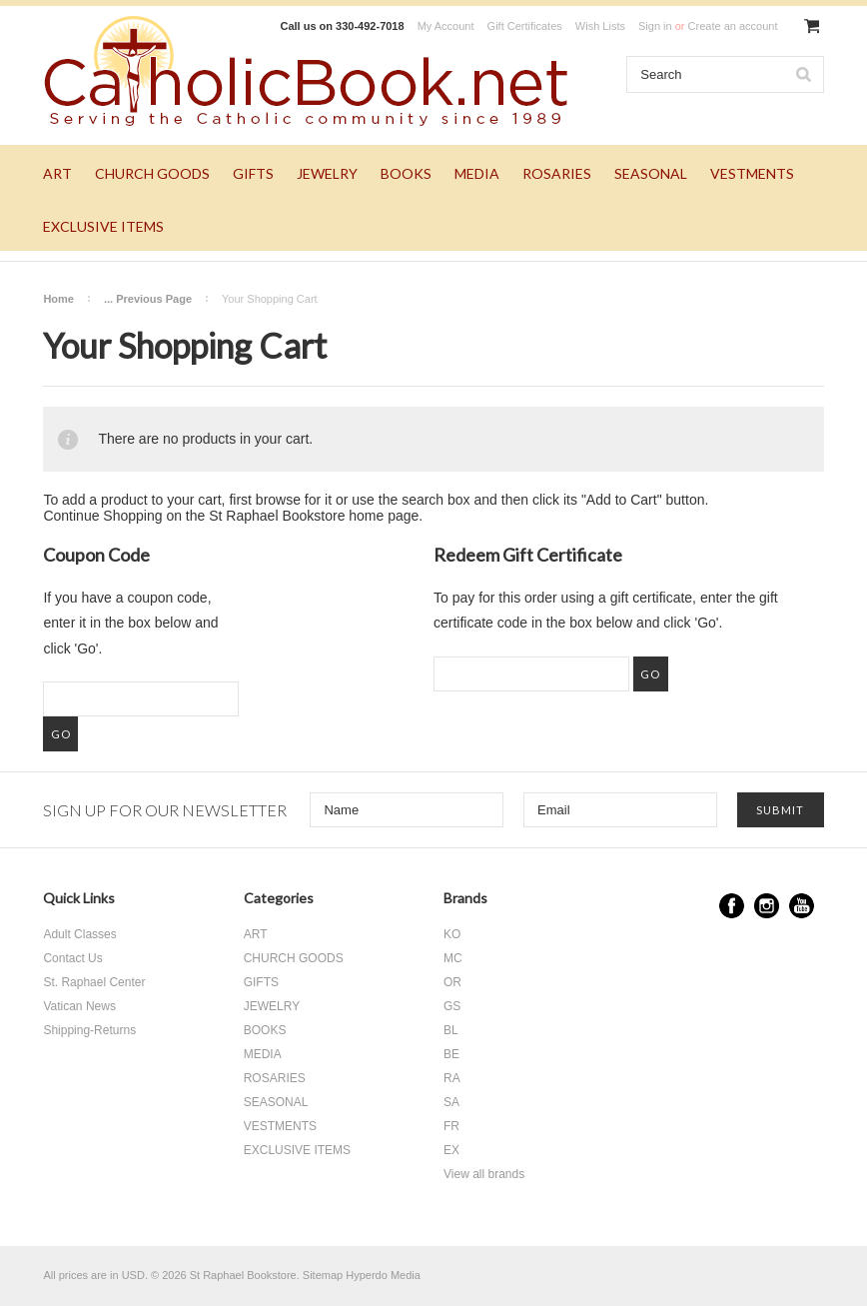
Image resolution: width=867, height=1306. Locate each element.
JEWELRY (327, 173)
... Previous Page (148, 299)
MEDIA (476, 173)
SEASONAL (650, 173)
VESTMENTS (752, 173)
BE (451, 1054)
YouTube (801, 905)
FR (451, 1126)
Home (58, 299)
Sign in (655, 26)
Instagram (766, 905)
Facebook (731, 905)
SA (451, 1102)
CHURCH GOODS (152, 173)
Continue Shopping (102, 516)
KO (451, 934)
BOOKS (406, 173)
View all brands (483, 1174)
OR (452, 982)
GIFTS (253, 173)
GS (451, 1006)
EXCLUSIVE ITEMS (103, 226)
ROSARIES (556, 173)
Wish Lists (600, 26)
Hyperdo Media (383, 1275)
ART (57, 173)
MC (452, 958)
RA (451, 1078)
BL (450, 1030)
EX (451, 1150)
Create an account (733, 26)
